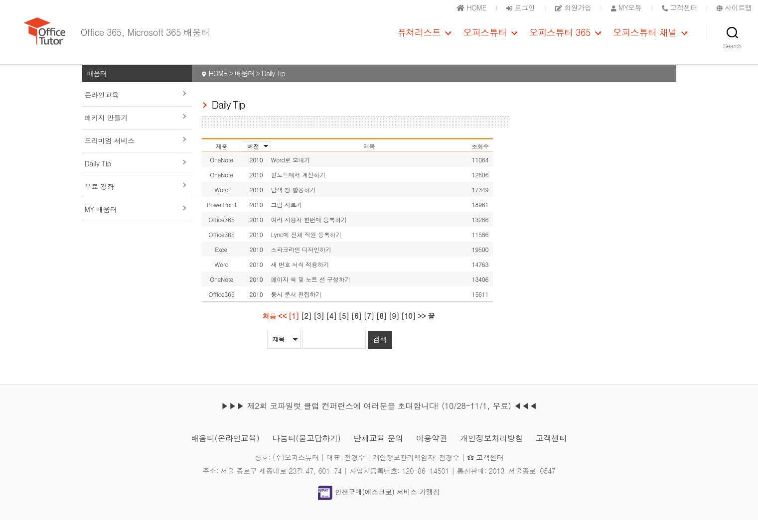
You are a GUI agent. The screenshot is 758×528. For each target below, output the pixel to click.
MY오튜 (626, 7)
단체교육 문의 (378, 446)
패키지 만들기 (106, 126)
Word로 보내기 (290, 168)
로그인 (520, 7)
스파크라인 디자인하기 (301, 258)
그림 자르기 (286, 213)
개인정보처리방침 (491, 446)
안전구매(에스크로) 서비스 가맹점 (379, 500)
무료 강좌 (99, 195)
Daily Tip (98, 172)
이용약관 (432, 446)
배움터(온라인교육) (225, 446)
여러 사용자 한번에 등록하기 (309, 228)
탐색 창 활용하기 (293, 198)
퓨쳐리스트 (419, 36)
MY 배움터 (101, 218)
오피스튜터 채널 (645, 36)
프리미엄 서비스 (110, 149)
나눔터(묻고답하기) (306, 446)
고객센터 (551, 446)
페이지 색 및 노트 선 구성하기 (310, 287)
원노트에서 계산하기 (298, 183)
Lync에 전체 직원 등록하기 (306, 243)
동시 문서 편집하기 (296, 302)
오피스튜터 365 (560, 36)
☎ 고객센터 (485, 465)
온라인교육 (102, 103)
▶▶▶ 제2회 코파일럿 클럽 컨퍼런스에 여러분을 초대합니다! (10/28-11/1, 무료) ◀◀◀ (379, 413)
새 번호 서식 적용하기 (300, 272)
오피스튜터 (485, 36)
